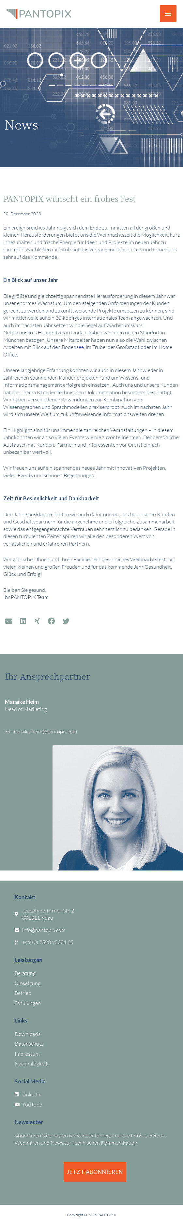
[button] (8, 621)
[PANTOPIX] (39, 14)
